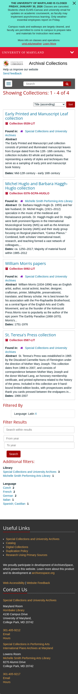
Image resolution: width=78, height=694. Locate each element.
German (8, 495)
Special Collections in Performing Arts (26, 644)
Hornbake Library (13, 610)
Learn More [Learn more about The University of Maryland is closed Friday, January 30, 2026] (49, 43)
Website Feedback (38, 582)
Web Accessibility (14, 582)
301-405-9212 (11, 630)
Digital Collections (17, 547)
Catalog (11, 543)
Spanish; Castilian (14, 503)
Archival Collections (48, 63)
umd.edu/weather (32, 43)
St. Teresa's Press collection (30, 335)
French (7, 491)
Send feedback (12, 73)
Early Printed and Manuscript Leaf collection (36, 116)
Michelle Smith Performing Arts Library (49, 201)
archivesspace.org (43, 573)
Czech (7, 487)
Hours (6, 638)
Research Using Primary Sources (26, 555)
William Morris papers (25, 263)
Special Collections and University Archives (30, 471)
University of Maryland (23, 52)
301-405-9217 (11, 674)
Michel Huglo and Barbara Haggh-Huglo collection (36, 186)
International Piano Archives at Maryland (28, 648)
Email (6, 634)
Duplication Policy (17, 551)
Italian (7, 499)
